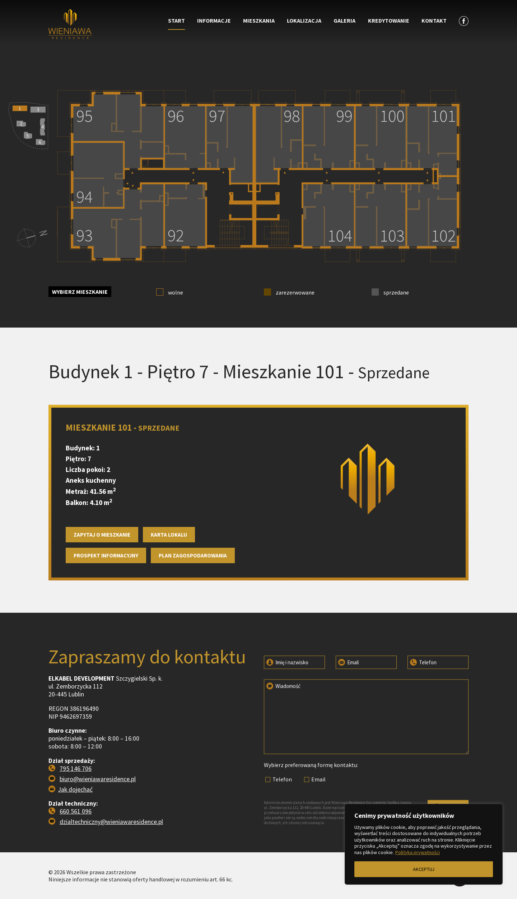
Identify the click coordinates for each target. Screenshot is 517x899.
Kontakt (434, 20)
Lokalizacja (304, 20)
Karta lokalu (169, 556)
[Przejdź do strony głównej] (101, 24)
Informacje (214, 20)
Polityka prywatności (417, 852)
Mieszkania (259, 20)
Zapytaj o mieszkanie (102, 556)
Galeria (344, 20)
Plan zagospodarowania (193, 577)
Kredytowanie (388, 20)
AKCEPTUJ (423, 869)
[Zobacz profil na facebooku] (464, 20)
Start (176, 20)
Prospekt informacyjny (106, 577)
